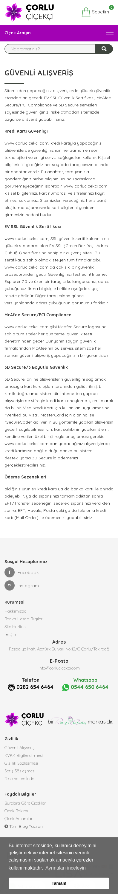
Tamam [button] (59, 883)
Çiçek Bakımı (16, 811)
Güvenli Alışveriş (19, 747)
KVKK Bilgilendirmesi (23, 755)
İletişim (10, 634)
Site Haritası (15, 626)
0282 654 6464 (34, 687)
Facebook (21, 572)
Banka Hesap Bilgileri (23, 619)
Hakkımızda (15, 611)
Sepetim (95, 12)
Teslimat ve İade (19, 778)
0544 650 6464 (85, 687)
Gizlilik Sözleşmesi (21, 763)
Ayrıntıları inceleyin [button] (65, 867)
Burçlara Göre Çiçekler (25, 803)
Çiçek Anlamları (18, 818)
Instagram (21, 585)
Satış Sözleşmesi (19, 771)
